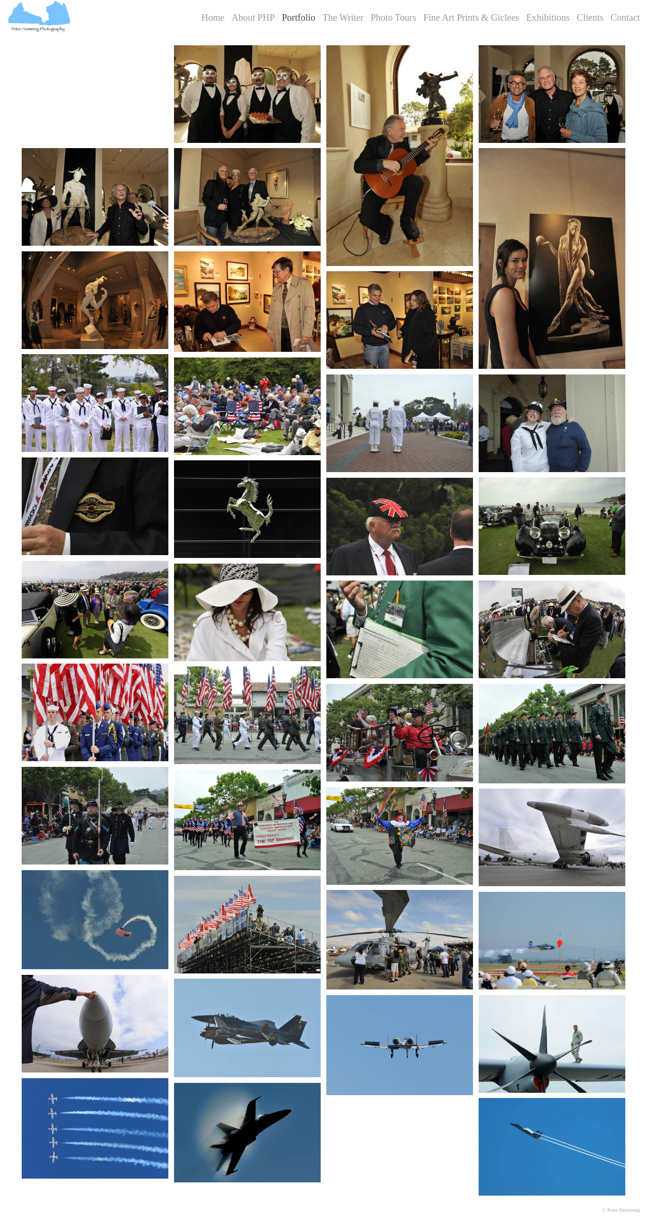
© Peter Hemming (621, 1210)
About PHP (253, 17)
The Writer (343, 17)
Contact (625, 17)
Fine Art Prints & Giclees (471, 17)
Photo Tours (393, 17)
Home (212, 17)
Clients (590, 17)
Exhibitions (548, 17)
